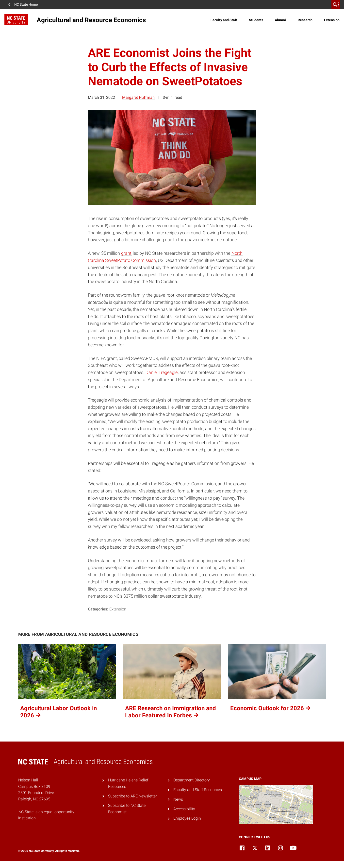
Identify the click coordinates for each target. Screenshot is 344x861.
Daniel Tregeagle (162, 372)
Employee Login (187, 818)
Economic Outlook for (270, 708)
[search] (335, 4)
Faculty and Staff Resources (197, 789)
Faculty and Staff (224, 20)
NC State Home (26, 4)
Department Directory (191, 780)
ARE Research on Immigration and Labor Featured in (170, 712)
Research (305, 20)
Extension (332, 20)
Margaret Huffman (138, 97)
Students (256, 20)
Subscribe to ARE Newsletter (132, 796)
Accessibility (184, 809)
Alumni (280, 20)
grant (126, 253)
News (178, 799)
